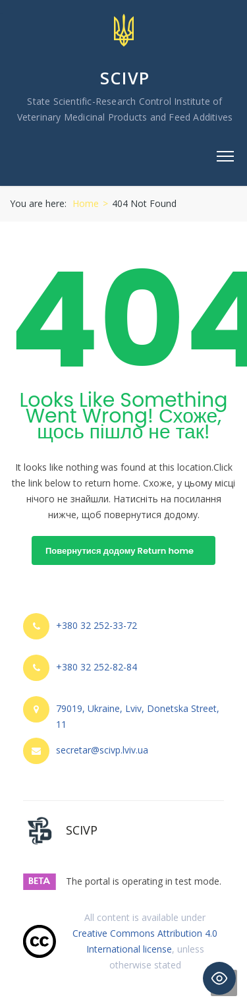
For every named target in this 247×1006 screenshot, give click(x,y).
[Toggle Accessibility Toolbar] (219, 978)
